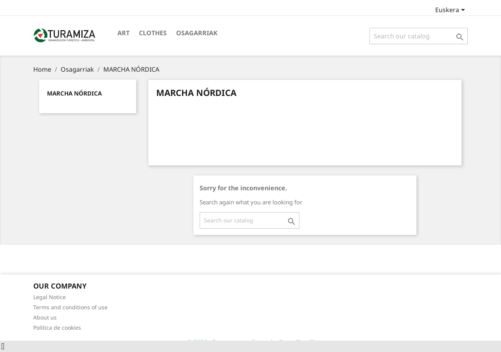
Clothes (153, 33)
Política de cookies (57, 327)
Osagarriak (197, 33)
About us (45, 317)
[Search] (418, 36)
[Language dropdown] (451, 10)
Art (123, 33)
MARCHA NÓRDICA (74, 93)
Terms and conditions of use (70, 307)
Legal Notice (49, 297)
